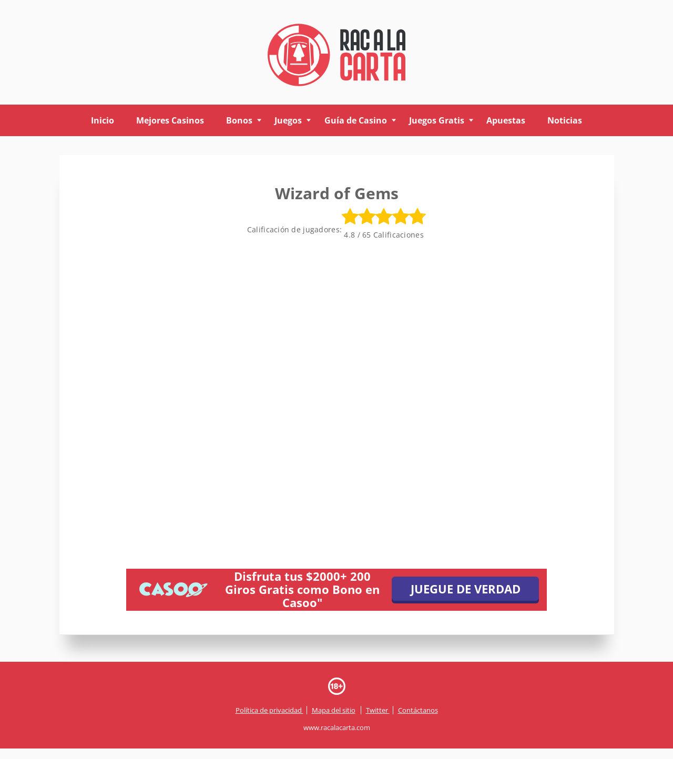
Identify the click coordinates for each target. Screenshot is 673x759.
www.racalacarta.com (336, 727)
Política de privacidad (269, 710)
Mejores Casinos (170, 120)
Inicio (102, 120)
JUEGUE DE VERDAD (466, 589)
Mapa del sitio (333, 710)
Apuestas (505, 120)
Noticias (564, 120)
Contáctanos (418, 710)
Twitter (378, 710)
